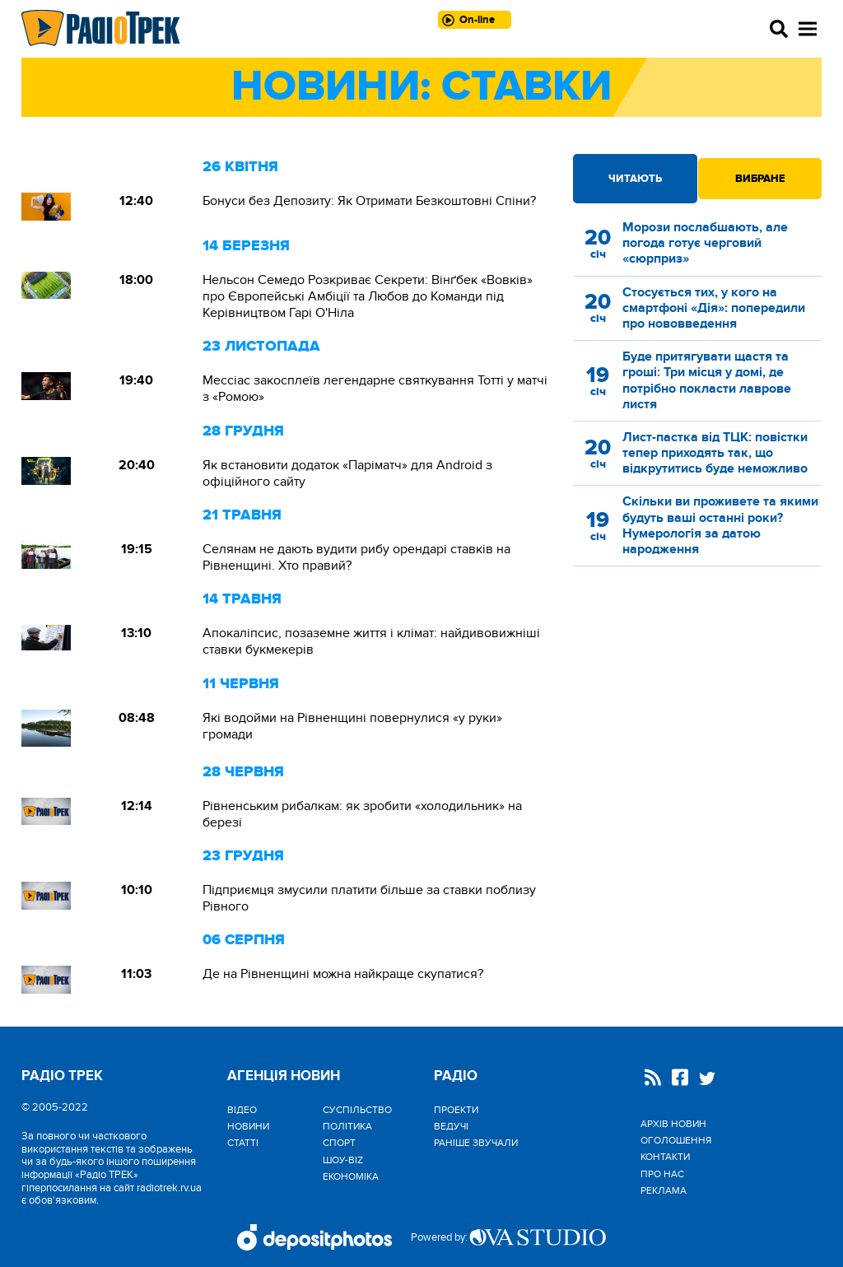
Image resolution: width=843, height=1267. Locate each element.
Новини (248, 1126)
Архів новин (673, 1124)
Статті (242, 1142)
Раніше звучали (476, 1142)
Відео (242, 1110)
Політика (347, 1126)
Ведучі (451, 1126)
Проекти (456, 1110)
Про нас (662, 1174)
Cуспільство (357, 1110)
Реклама (663, 1190)
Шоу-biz (343, 1160)
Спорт (339, 1142)
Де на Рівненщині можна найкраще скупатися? (343, 974)
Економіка (351, 1176)
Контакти (665, 1156)
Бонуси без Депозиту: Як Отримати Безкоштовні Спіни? (369, 201)
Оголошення (675, 1140)
